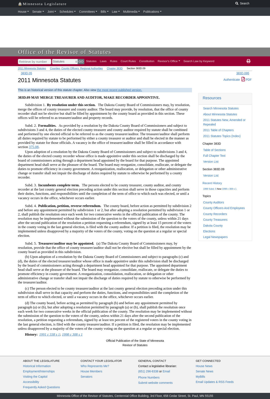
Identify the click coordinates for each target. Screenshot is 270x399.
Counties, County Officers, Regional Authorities (76, 68)
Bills (103, 11)
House (22, 11)
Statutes (91, 61)
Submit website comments (155, 382)
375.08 (34, 147)
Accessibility (31, 382)
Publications (151, 11)
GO (81, 61)
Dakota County (213, 225)
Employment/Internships (39, 371)
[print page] (248, 61)
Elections (209, 231)
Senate (37, 11)
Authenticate (231, 79)
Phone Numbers (148, 377)
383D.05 (26, 73)
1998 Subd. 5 (209, 189)
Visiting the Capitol (35, 376)
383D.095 (242, 73)
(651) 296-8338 (148, 371)
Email (166, 371)
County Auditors (213, 202)
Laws (103, 61)
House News (204, 366)
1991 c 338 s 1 (49, 334)
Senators (86, 376)
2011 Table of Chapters (218, 130)
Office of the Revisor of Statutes (64, 52)
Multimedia (130, 11)
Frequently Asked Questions (41, 387)
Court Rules (128, 61)
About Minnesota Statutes (220, 114)
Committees (87, 11)
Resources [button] (212, 98)
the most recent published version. (119, 90)
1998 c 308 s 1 (229, 189)
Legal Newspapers (215, 237)
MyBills (200, 376)
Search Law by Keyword (199, 61)
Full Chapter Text (214, 155)
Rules (113, 61)
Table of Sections (214, 150)
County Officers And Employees (224, 208)
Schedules (66, 11)
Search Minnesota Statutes (221, 108)
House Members (91, 371)
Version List (210, 161)
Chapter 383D (115, 68)
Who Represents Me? (95, 366)
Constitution (146, 61)
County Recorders (215, 214)
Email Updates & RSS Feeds (215, 382)
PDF (247, 79)
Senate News (204, 371)
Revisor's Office (168, 61)
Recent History (212, 183)
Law (114, 11)
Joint (50, 11)
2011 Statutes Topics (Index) (221, 136)
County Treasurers (215, 219)
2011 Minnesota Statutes (32, 68)
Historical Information (37, 366)
